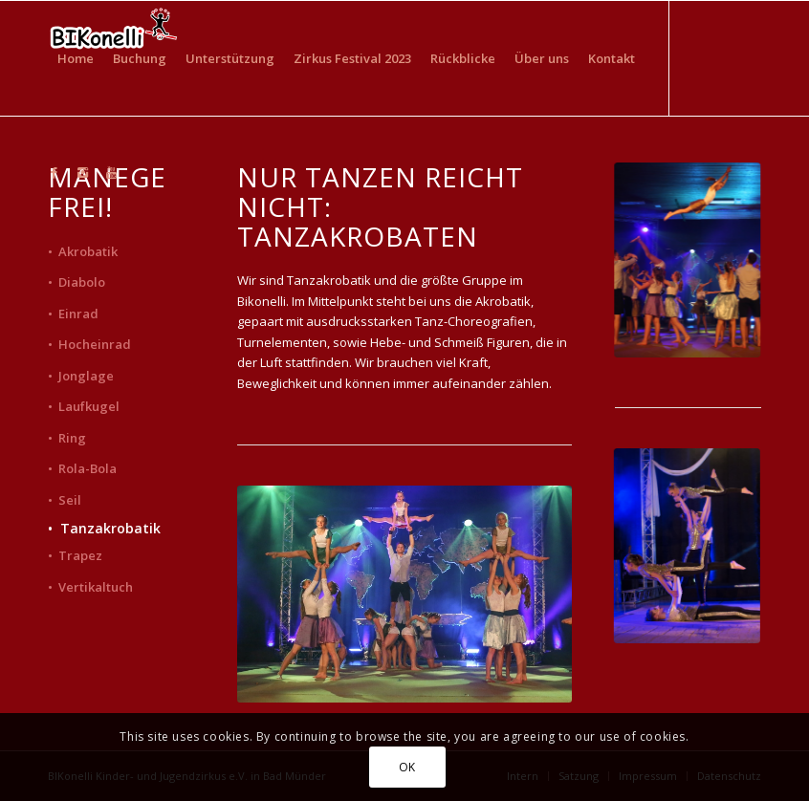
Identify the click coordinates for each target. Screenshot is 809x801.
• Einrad (73, 313)
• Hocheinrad (89, 344)
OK (407, 767)
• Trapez (75, 555)
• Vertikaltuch (90, 586)
